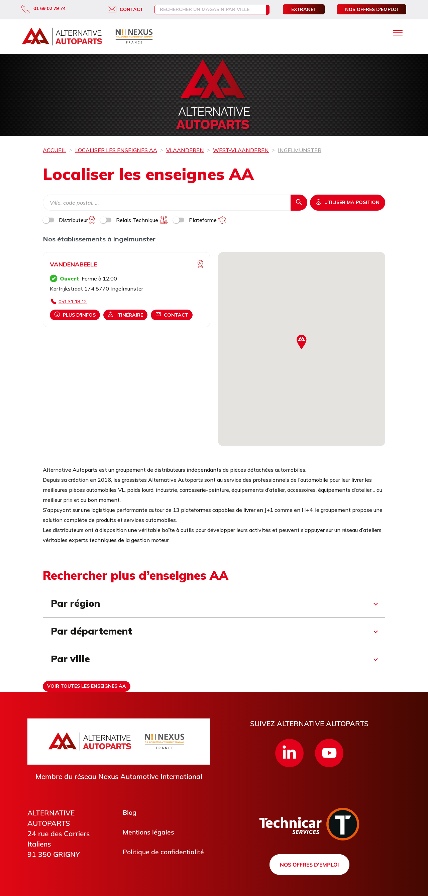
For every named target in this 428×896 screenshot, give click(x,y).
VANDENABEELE (73, 264)
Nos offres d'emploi (371, 9)
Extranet (303, 9)
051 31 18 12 (73, 302)
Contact (118, 9)
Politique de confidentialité (166, 853)
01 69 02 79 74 (43, 8)
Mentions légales (150, 833)
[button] (302, 342)
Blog (130, 812)
